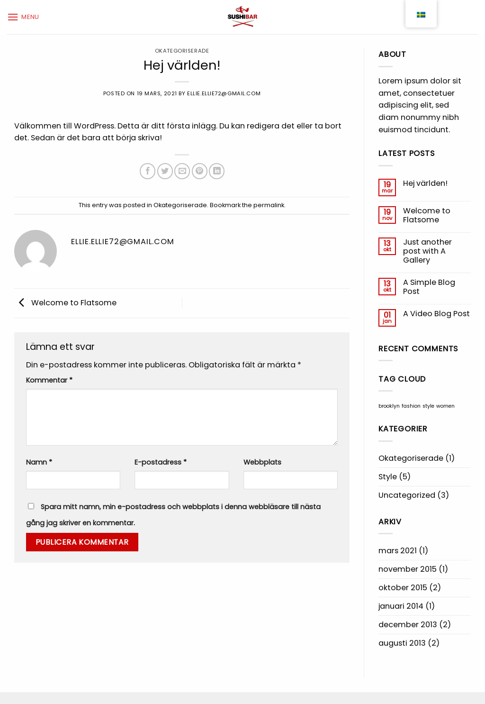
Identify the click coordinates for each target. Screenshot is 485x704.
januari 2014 (400, 606)
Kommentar (49, 380)
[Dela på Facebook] (147, 171)
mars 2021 (397, 550)
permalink (268, 205)
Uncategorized (406, 495)
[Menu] (23, 16)
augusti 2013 (402, 643)
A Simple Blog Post (429, 287)
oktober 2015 (402, 587)
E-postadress (161, 462)
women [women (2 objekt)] (445, 406)
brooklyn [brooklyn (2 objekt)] (389, 406)
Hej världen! (425, 183)
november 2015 (407, 569)
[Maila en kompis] (182, 171)
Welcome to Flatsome (65, 302)
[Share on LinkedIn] (217, 171)
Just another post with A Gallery (427, 251)
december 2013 (407, 624)
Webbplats (262, 462)
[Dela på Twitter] (165, 171)
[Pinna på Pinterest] (199, 171)
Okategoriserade (182, 51)
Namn (39, 462)
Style (387, 476)
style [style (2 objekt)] (428, 406)
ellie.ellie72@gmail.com (223, 93)
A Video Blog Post (436, 313)
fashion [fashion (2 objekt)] (411, 406)
